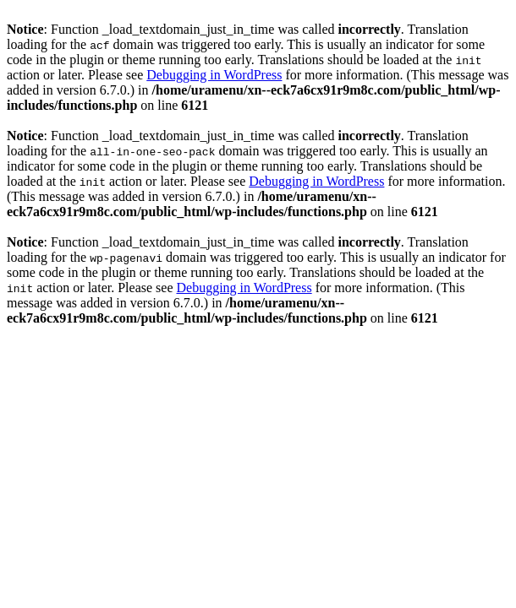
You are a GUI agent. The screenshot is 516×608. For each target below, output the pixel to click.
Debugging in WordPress (214, 75)
